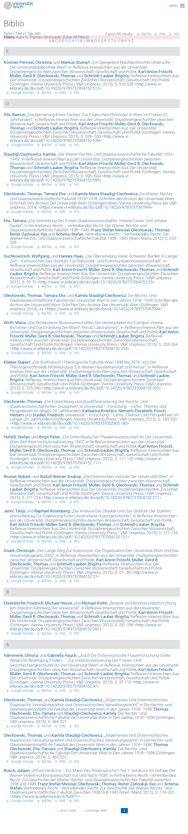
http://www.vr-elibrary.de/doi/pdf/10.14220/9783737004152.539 (70, 138)
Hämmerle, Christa (21, 655)
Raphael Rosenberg (52, 511)
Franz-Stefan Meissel (57, 783)
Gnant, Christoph (19, 550)
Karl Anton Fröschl (155, 71)
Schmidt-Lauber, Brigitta (106, 75)
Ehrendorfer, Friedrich (23, 603)
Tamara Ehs (55, 193)
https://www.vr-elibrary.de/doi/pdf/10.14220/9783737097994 (96, 207)
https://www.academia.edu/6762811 (45, 796)
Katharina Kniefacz (99, 410)
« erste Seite (67, 810)
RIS (176, 34)
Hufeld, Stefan (17, 436)
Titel (18, 33)
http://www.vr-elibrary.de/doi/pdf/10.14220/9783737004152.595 (70, 178)
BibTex (146, 34)
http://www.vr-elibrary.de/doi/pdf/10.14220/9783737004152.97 (85, 684)
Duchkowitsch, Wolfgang (26, 256)
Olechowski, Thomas (56, 75)
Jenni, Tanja (14, 511)
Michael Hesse (58, 603)
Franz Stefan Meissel (110, 229)
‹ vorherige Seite (95, 810)
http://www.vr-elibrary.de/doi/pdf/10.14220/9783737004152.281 (86, 626)
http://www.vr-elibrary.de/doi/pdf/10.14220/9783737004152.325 (101, 388)
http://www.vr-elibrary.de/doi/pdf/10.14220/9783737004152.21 (84, 574)
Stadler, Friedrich (48, 414)
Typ (30, 33)
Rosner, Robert (17, 476)
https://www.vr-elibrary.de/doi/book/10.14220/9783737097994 (103, 308)
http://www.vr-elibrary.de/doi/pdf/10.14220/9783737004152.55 (96, 282)
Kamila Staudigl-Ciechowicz (100, 295)
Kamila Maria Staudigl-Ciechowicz (106, 193)
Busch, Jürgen (17, 770)
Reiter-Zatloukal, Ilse (28, 234)
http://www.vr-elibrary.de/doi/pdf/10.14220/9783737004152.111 (86, 460)
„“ (94, 258)
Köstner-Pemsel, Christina (28, 62)
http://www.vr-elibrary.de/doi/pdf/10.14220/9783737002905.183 (69, 423)
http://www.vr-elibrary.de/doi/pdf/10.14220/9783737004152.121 (69, 536)
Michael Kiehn (94, 603)
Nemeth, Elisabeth (135, 410)
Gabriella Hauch (61, 655)
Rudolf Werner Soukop (60, 476)
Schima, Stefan (69, 234)
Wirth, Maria (15, 322)
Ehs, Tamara (15, 220)
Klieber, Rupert (17, 362)
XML (162, 34)
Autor (8, 33)
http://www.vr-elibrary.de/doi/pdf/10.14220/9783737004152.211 (101, 497)
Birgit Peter (49, 436)
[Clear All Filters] (76, 37)
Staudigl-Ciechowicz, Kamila (30, 154)
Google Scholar (22, 93)
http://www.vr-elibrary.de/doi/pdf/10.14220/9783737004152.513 (86, 86)
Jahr (37, 33)
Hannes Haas (71, 256)
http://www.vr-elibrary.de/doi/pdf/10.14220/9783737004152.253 (69, 348)
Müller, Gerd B (22, 75)
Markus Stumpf (75, 62)
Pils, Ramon (14, 114)
